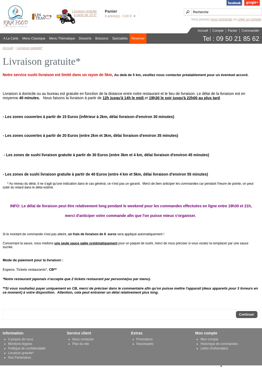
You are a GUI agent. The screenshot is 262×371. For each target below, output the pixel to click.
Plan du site (80, 344)
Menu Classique (33, 38)
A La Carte (11, 38)
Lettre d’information (214, 348)
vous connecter (221, 19)
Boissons (102, 38)
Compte (218, 31)
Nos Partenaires (19, 357)
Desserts (85, 38)
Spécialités (120, 38)
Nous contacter (83, 339)
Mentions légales (20, 344)
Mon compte (209, 339)
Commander (250, 31)
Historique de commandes (219, 344)
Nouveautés (145, 344)
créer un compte (249, 19)
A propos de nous (20, 339)
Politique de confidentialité (26, 348)
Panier (232, 31)
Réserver (138, 38)
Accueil (203, 31)
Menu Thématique (62, 38)
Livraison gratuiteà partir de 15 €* (84, 13)
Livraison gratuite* (29, 48)
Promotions (145, 339)
